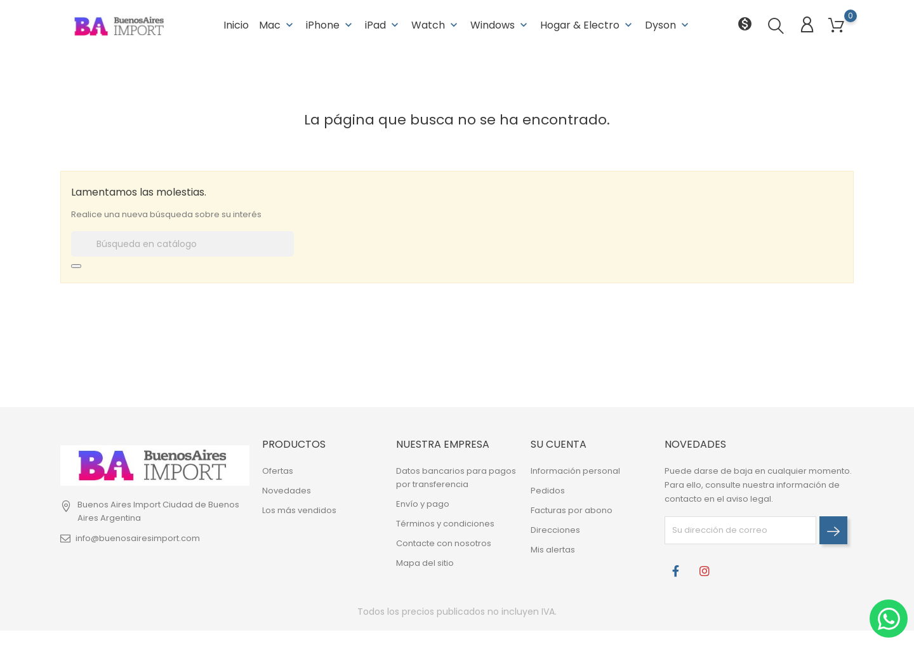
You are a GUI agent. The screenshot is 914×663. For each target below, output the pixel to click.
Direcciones (555, 530)
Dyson (668, 25)
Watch (435, 25)
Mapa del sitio (425, 563)
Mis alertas (553, 550)
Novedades (286, 491)
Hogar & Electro (587, 25)
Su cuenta (558, 444)
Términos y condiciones (445, 524)
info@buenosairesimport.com (138, 538)
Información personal (575, 471)
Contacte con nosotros (443, 543)
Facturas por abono (572, 510)
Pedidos (548, 491)
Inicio (236, 25)
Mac (277, 25)
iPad (383, 25)
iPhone (330, 25)
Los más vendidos (299, 510)
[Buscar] (182, 244)
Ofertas (277, 471)
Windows (500, 25)
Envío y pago (422, 504)
